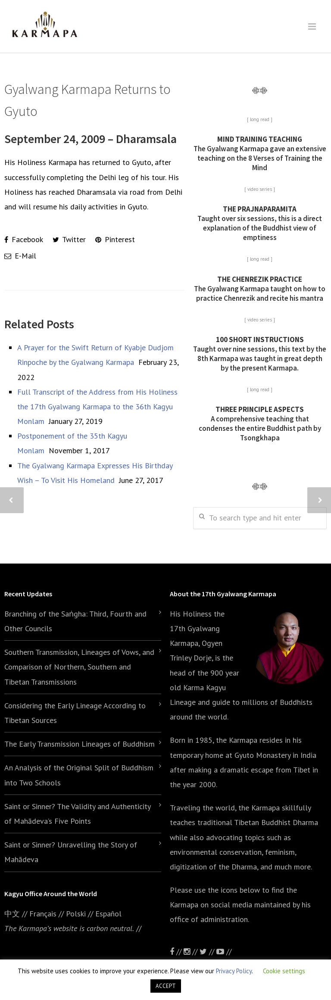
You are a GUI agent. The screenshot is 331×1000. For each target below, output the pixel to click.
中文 (12, 914)
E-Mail (20, 256)
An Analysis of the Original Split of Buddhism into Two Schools (78, 775)
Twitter (69, 239)
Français (42, 914)
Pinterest (115, 239)
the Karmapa (236, 740)
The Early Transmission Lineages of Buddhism (79, 744)
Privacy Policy (234, 971)
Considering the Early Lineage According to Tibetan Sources (75, 713)
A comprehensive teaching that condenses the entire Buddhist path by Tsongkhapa (260, 423)
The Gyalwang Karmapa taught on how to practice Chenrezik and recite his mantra (259, 288)
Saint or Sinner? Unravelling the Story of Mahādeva (70, 852)
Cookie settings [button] (284, 971)
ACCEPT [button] (166, 986)
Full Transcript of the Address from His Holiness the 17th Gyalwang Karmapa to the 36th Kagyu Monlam (97, 406)
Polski (76, 914)
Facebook (23, 239)
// (208, 951)
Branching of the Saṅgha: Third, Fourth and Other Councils (75, 621)
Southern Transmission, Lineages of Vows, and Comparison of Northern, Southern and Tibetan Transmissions (79, 666)
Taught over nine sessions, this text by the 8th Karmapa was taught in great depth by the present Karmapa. (259, 354)
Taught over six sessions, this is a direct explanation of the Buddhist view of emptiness (259, 223)
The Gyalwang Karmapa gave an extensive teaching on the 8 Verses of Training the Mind (260, 153)
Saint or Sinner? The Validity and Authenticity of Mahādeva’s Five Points (77, 813)
